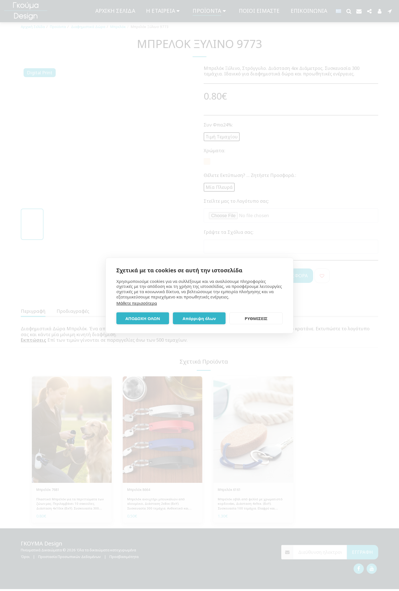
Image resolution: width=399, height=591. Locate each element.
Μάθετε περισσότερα (136, 303)
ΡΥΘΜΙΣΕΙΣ (256, 318)
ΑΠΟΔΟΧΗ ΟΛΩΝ (142, 318)
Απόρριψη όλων (199, 318)
